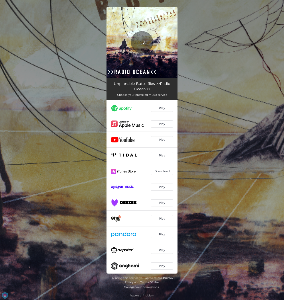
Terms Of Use (149, 282)
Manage (129, 287)
